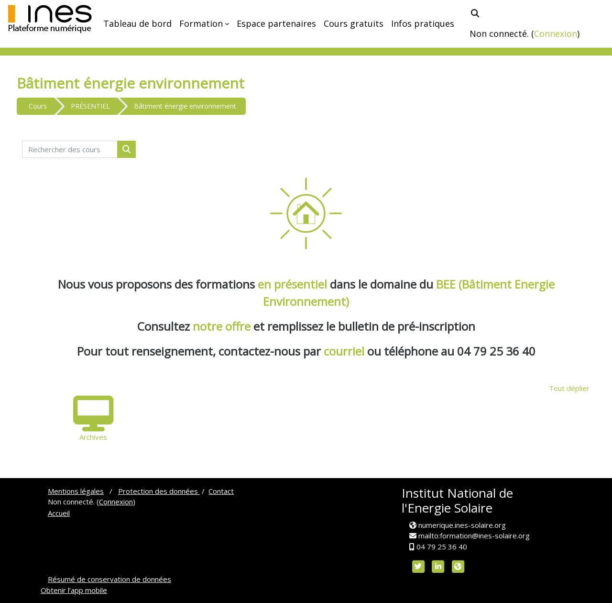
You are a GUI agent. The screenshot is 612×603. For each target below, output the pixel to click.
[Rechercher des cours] (70, 149)
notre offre (223, 326)
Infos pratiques (422, 23)
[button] (475, 13)
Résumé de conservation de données (109, 579)
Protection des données (159, 491)
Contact (221, 491)
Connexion (555, 33)
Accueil (59, 513)
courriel (344, 351)
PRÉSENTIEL (90, 106)
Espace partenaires (276, 23)
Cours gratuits (353, 23)
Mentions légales (76, 491)
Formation (201, 23)
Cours (38, 106)
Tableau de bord (137, 23)
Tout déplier (569, 388)
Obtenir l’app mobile (74, 590)
